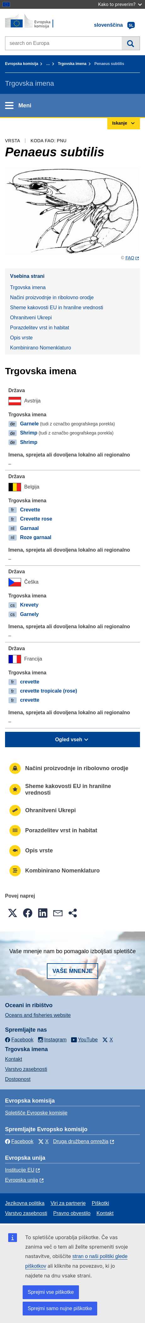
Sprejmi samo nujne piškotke (60, 1308)
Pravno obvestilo (71, 1213)
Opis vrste (21, 337)
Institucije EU (19, 1170)
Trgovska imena (72, 64)
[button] (12, 913)
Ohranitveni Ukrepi (31, 317)
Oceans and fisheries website (38, 1015)
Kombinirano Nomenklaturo (40, 347)
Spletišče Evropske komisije (36, 1112)
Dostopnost (18, 1079)
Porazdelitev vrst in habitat (39, 327)
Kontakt (13, 1059)
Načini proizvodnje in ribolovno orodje (52, 297)
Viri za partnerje (68, 1203)
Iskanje (131, 43)
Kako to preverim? (120, 4)
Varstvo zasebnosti (26, 1069)
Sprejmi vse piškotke (51, 1292)
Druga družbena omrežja (81, 1141)
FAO (129, 257)
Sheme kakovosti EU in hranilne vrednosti (56, 307)
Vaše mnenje (73, 971)
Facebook (19, 1141)
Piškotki (100, 1203)
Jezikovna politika (24, 1203)
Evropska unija (21, 1180)
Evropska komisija (21, 64)
